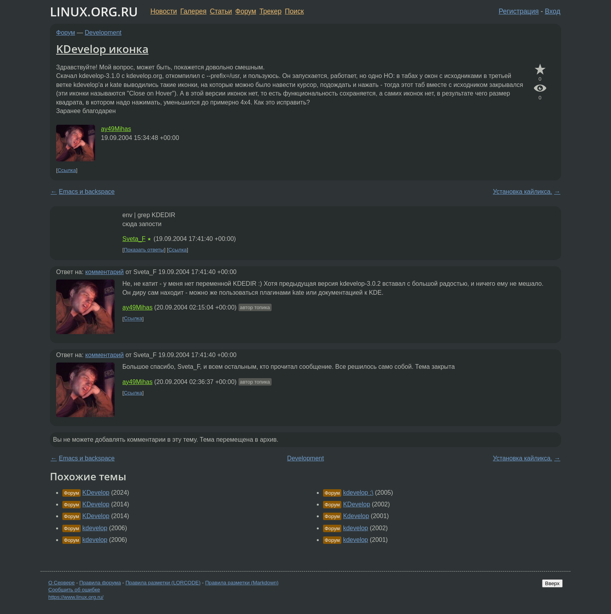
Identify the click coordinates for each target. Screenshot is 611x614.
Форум (245, 11)
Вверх (552, 583)
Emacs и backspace (87, 191)
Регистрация (519, 11)
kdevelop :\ (358, 492)
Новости (163, 11)
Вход (552, 11)
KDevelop (95, 492)
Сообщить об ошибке (74, 590)
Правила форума (100, 583)
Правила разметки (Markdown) (241, 583)
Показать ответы (144, 250)
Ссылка (67, 170)
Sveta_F (134, 238)
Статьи (221, 11)
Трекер (271, 11)
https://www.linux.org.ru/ (75, 597)
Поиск (294, 11)
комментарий (104, 272)
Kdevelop (356, 516)
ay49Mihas (116, 129)
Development (103, 32)
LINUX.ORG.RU (94, 11)
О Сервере (61, 583)
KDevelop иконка (102, 48)
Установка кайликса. (522, 191)
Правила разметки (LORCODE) (163, 583)
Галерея (193, 11)
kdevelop (94, 528)
